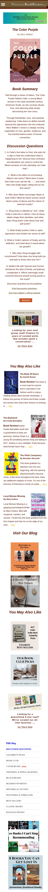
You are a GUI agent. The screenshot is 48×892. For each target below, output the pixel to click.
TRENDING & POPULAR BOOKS (22, 772)
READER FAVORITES (16, 783)
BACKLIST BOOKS (15, 812)
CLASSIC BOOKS (14, 806)
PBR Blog (11, 743)
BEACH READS (13, 778)
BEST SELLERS (13, 801)
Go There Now (25, 346)
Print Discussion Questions (24, 288)
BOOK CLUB (12, 761)
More (11, 406)
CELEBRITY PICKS (15, 755)
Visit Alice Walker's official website (24, 293)
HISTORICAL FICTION (17, 789)
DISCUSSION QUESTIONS (18, 749)
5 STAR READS (16, 766)
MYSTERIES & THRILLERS (19, 795)
